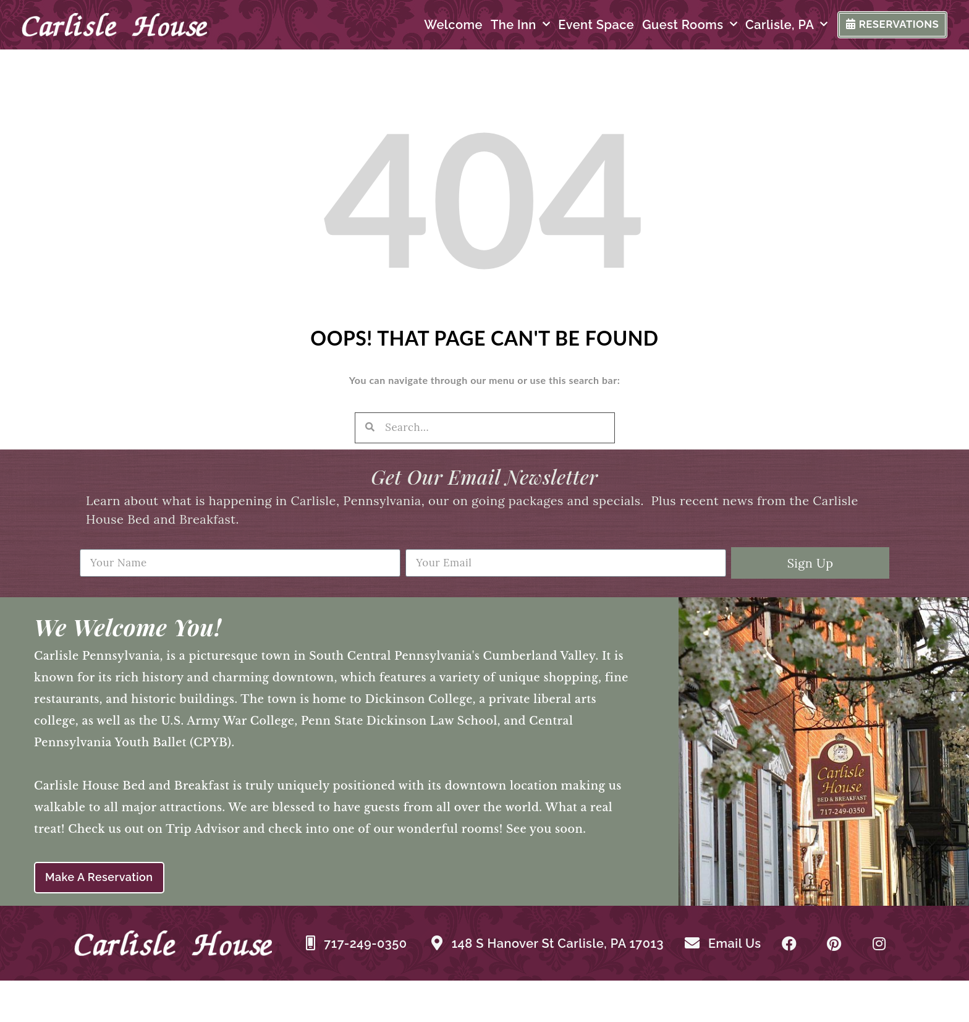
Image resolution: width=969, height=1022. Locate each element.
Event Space (571, 27)
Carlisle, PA (762, 27)
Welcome (428, 27)
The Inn (495, 27)
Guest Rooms (665, 27)
